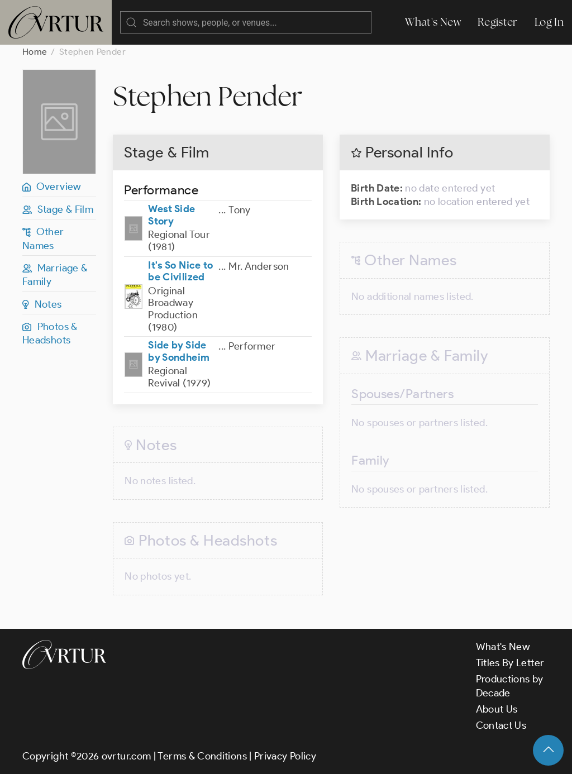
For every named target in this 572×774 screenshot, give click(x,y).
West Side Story (171, 215)
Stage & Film (57, 209)
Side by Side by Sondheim (178, 351)
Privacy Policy (285, 756)
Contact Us (501, 725)
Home (34, 51)
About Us (497, 709)
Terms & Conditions (202, 756)
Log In (549, 22)
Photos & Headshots (50, 333)
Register (498, 22)
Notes (42, 304)
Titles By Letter (510, 663)
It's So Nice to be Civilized (180, 271)
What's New (433, 22)
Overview (52, 186)
